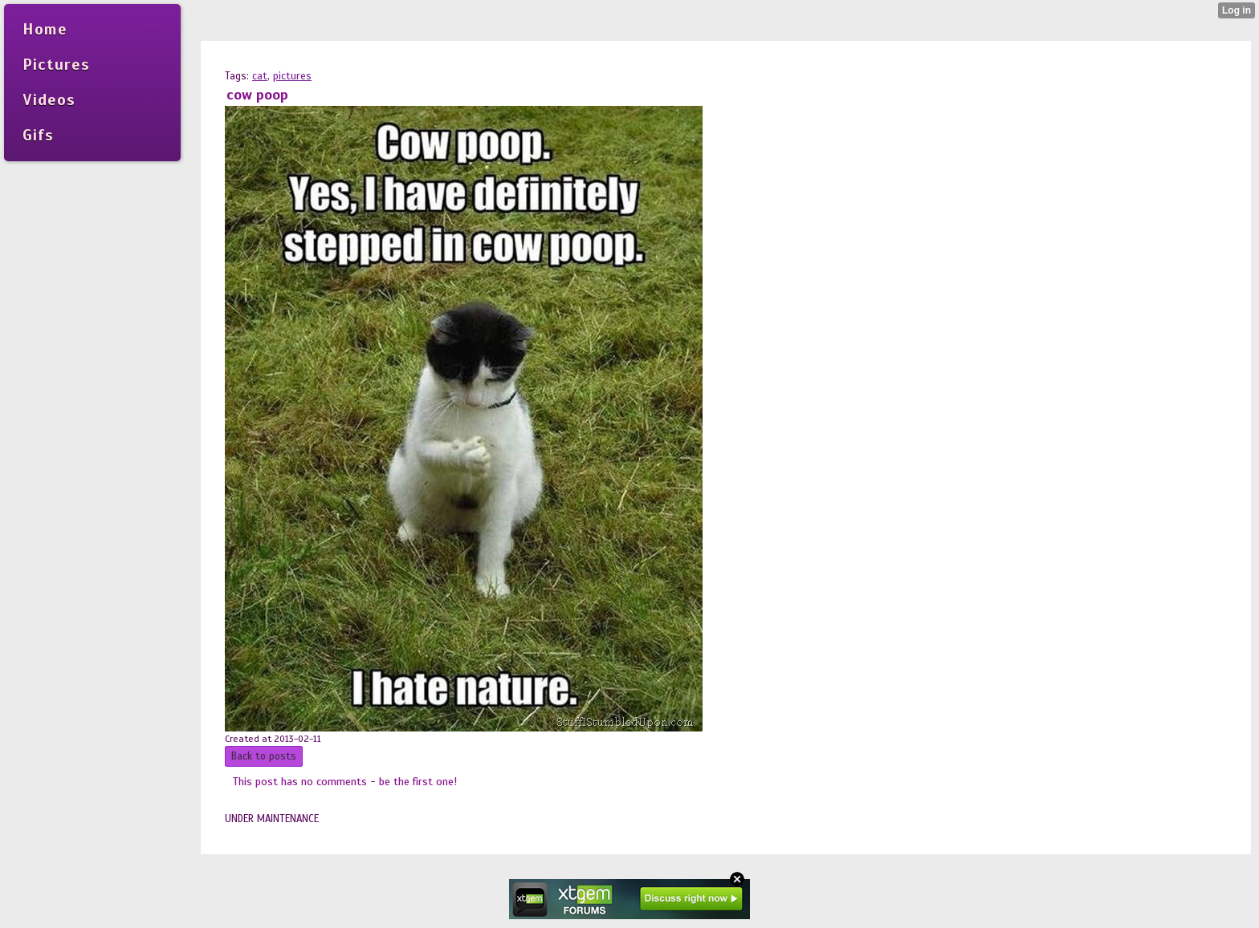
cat (259, 76)
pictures (292, 76)
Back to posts (263, 756)
